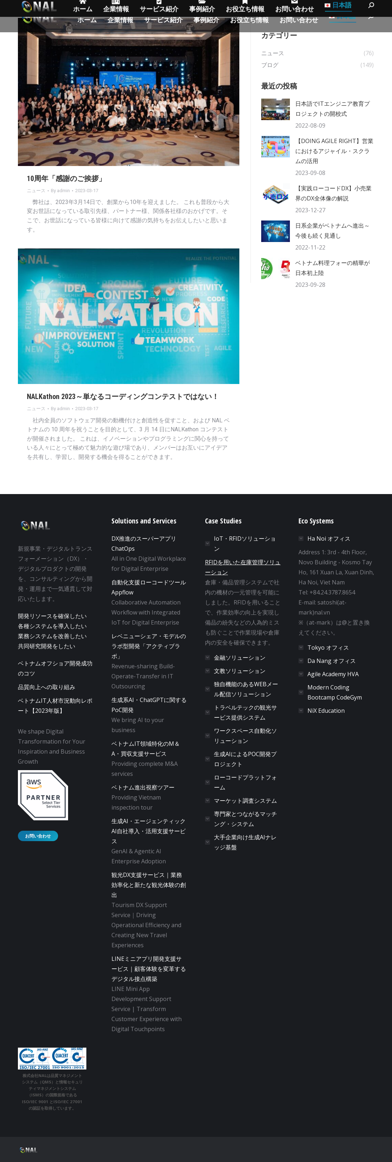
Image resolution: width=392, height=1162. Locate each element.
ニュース (36, 190)
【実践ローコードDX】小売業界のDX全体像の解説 (333, 193)
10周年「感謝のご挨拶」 (66, 178)
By (60, 190)
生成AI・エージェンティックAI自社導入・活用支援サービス (148, 831)
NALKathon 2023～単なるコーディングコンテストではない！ (123, 396)
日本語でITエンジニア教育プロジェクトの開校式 (332, 109)
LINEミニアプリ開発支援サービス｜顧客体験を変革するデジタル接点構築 (148, 969)
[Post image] (275, 109)
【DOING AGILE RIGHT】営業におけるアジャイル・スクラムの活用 (334, 151)
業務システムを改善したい (52, 636)
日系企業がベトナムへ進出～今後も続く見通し (332, 230)
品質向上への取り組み (46, 687)
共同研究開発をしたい (46, 646)
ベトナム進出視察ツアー (143, 787)
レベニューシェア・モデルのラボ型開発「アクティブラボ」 (148, 646)
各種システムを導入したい (52, 626)
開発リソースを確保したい (52, 616)
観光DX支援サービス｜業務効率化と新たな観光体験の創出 (148, 885)
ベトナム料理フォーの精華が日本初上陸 (332, 268)
